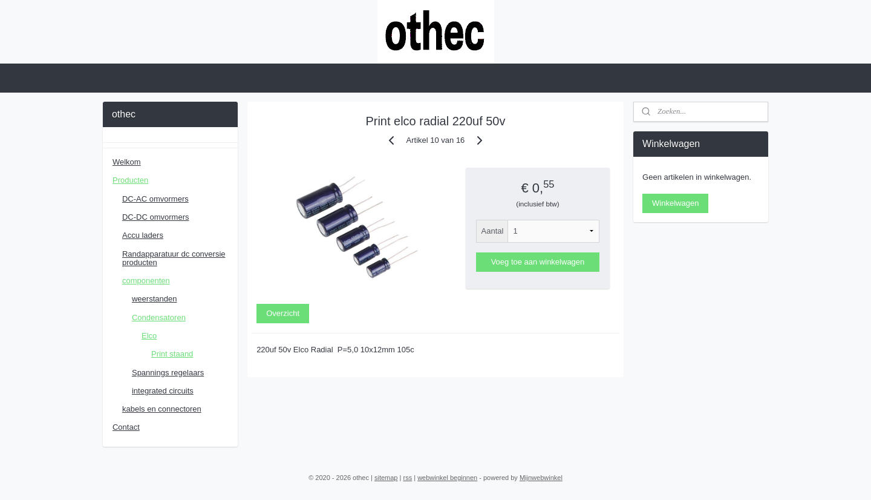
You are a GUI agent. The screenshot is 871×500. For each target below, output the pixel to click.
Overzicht (282, 313)
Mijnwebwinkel (541, 477)
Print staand (172, 353)
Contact (126, 427)
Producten (130, 180)
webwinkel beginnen (447, 477)
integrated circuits (163, 390)
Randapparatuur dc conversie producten (174, 258)
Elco (149, 335)
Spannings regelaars (168, 372)
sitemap (386, 477)
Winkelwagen (675, 203)
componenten (146, 280)
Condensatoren (159, 317)
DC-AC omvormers (155, 198)
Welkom (127, 161)
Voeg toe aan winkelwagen (538, 261)
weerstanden (154, 298)
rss (407, 477)
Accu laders (142, 235)
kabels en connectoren (161, 408)
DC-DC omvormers (155, 217)
